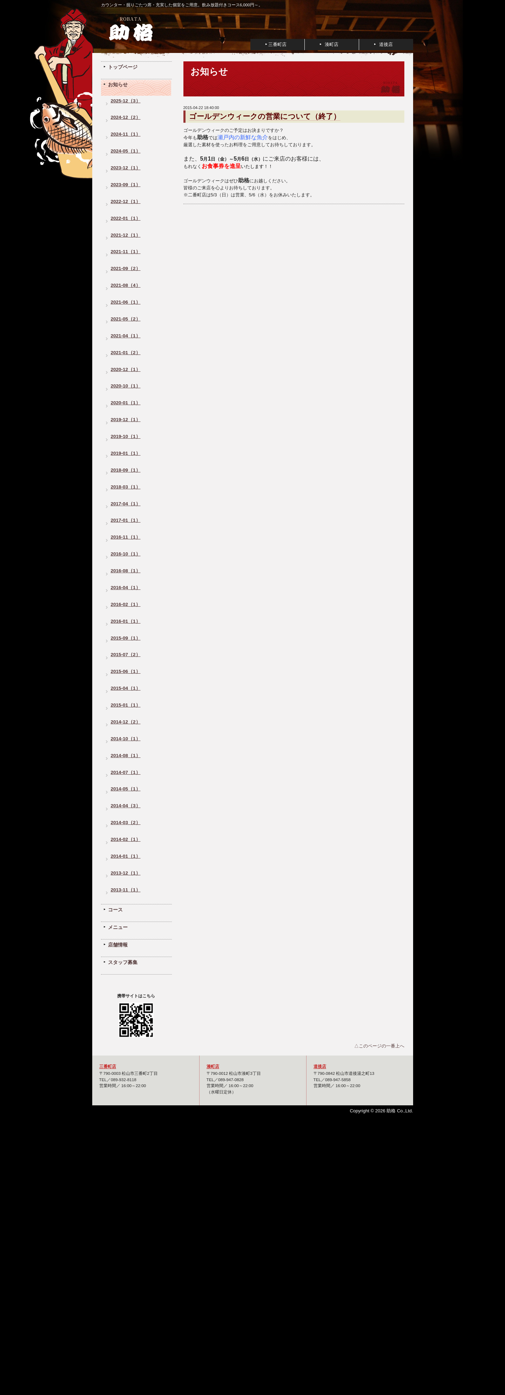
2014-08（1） (126, 755)
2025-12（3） (126, 100)
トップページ (122, 67)
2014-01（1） (126, 856)
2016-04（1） (126, 587)
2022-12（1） (126, 201)
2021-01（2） (126, 352)
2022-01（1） (126, 218)
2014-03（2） (126, 822)
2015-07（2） (126, 654)
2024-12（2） (126, 117)
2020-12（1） (126, 369)
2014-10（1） (126, 738)
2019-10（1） (126, 436)
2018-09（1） (126, 470)
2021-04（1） (126, 335)
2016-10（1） (126, 554)
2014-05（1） (126, 788)
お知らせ (118, 84)
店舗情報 (118, 945)
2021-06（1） (126, 302)
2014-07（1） (126, 772)
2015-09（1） (126, 638)
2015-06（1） (126, 671)
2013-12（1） (126, 873)
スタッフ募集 (122, 962)
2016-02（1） (126, 604)
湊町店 (331, 44)
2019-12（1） (126, 419)
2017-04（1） (126, 503)
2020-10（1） (126, 386)
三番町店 (277, 44)
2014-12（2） (126, 722)
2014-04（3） (126, 805)
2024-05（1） (126, 151)
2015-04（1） (126, 688)
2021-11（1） (126, 251)
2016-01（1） (126, 621)
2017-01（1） (126, 520)
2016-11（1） (126, 537)
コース (115, 909)
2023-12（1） (126, 167)
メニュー (118, 927)
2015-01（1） (126, 705)
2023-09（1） (126, 184)
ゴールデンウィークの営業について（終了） (265, 116)
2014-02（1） (126, 839)
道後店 (386, 44)
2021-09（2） (126, 268)
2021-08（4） (126, 285)
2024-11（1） (126, 134)
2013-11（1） (126, 889)
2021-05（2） (126, 319)
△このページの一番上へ (379, 1046)
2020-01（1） (126, 402)
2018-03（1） (126, 487)
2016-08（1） (126, 570)
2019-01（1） (126, 453)
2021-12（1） (126, 235)
